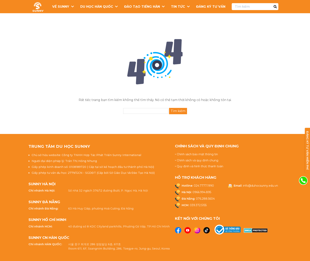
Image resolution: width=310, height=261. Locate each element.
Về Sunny (60, 6)
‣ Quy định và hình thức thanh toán (199, 166)
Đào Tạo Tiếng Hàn (142, 6)
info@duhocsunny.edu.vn (260, 185)
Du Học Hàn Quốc (96, 6)
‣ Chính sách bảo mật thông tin (196, 154)
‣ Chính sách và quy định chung (196, 160)
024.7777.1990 (204, 185)
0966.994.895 (202, 192)
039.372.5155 (198, 205)
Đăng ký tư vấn (210, 6)
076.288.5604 (205, 198)
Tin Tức (178, 6)
